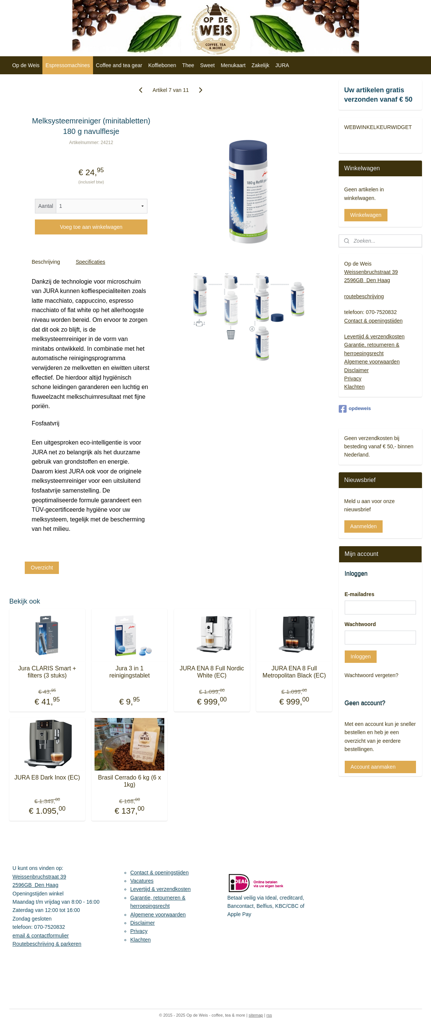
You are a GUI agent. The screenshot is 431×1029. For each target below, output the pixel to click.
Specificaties (90, 262)
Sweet (207, 65)
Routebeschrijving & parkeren (46, 944)
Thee (188, 65)
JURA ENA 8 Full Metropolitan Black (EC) (294, 672)
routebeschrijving (364, 296)
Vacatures (141, 881)
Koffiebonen (162, 65)
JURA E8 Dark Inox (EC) (47, 777)
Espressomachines (67, 65)
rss (269, 1015)
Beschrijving (46, 262)
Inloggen (361, 656)
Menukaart (233, 65)
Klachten (354, 387)
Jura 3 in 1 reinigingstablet (129, 672)
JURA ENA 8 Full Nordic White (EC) (212, 672)
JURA (282, 65)
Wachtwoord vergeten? (371, 675)
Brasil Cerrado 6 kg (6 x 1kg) (129, 781)
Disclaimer (356, 370)
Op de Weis (25, 65)
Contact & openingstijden (373, 321)
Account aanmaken (373, 767)
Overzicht (42, 567)
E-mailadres (359, 594)
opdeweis (355, 408)
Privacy (353, 379)
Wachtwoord (360, 624)
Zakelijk (260, 65)
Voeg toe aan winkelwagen (91, 227)
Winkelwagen (365, 215)
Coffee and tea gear (119, 65)
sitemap (256, 1015)
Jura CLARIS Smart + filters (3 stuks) (47, 672)
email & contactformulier (40, 936)
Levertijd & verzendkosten (374, 336)
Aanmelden (363, 526)
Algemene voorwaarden (372, 362)
